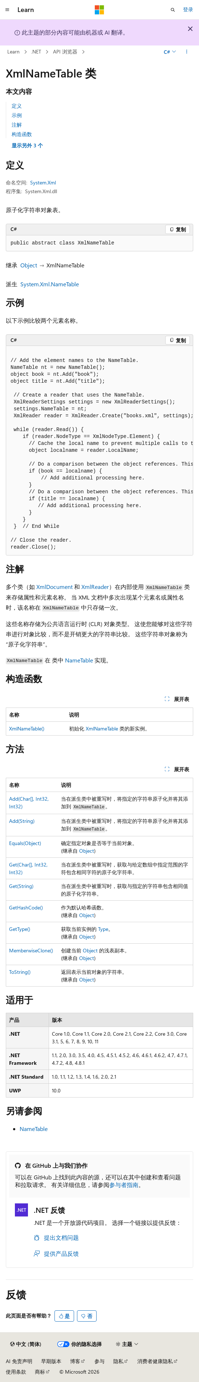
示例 (17, 115)
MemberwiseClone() (31, 950)
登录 (188, 9)
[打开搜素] (173, 9)
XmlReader (95, 586)
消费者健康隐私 (155, 1361)
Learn (13, 51)
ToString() (20, 971)
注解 (17, 124)
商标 (40, 1371)
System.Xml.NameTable (49, 284)
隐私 (118, 1361)
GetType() (19, 928)
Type (103, 928)
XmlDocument (54, 586)
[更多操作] (186, 52)
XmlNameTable (102, 728)
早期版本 (51, 1361)
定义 (17, 105)
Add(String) (21, 820)
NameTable (79, 660)
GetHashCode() (26, 907)
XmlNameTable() (26, 728)
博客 (75, 1361)
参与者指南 (123, 1184)
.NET (36, 51)
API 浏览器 (65, 51)
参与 (99, 1361)
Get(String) (21, 886)
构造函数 (22, 134)
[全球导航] (7, 9)
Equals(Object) (25, 843)
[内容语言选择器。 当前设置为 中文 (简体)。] (26, 1344)
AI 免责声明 (19, 1361)
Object (28, 265)
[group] (99, 450)
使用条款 (16, 1371)
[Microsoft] (99, 10)
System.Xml (43, 182)
